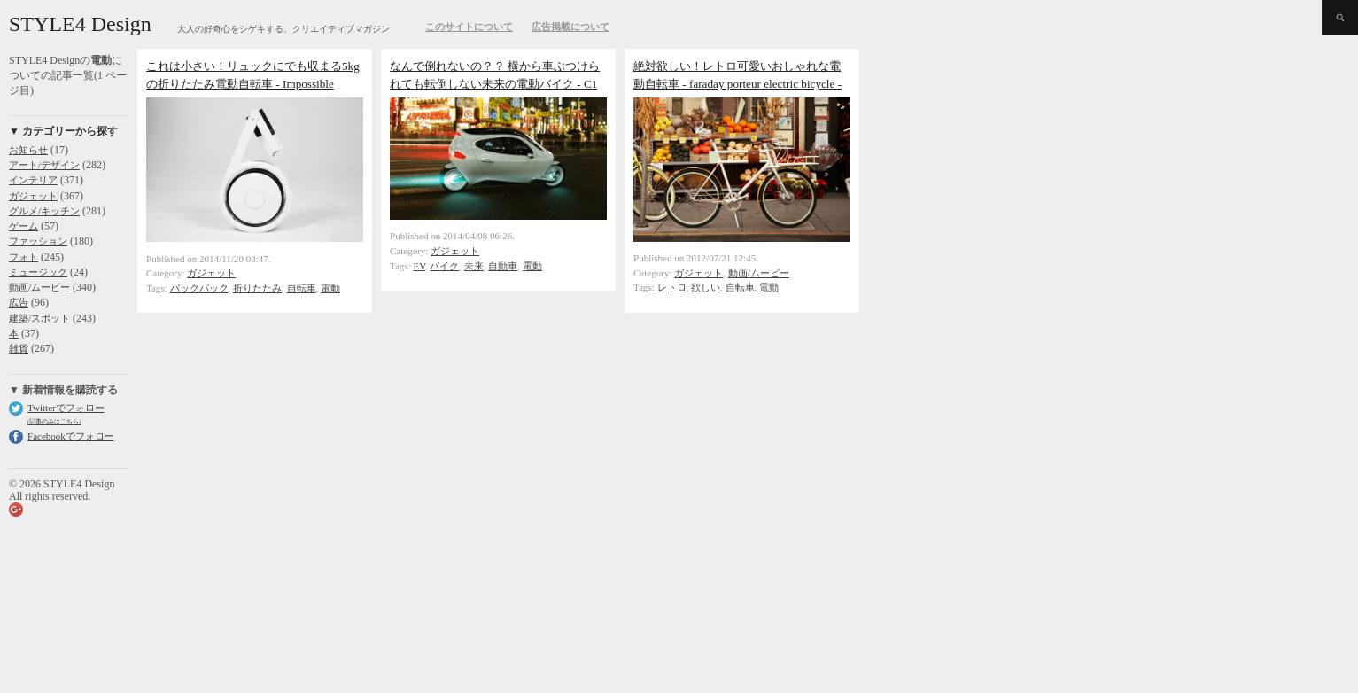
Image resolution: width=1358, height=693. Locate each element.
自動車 (502, 266)
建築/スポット (39, 318)
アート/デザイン (44, 165)
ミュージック (38, 272)
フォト (23, 257)
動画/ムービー (39, 287)
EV (419, 266)
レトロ (672, 287)
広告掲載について (570, 26)
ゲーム (23, 226)
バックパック (199, 288)
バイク (444, 266)
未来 (474, 266)
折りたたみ (257, 288)
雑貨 (18, 348)
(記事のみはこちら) (54, 421)
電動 (330, 288)
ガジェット (33, 196)
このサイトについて (469, 26)
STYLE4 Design (80, 23)
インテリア (33, 180)
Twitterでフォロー (66, 407)
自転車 (301, 288)
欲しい (705, 287)
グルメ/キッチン (44, 211)
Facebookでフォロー (70, 436)
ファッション (38, 241)
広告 (18, 302)
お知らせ (28, 149)
